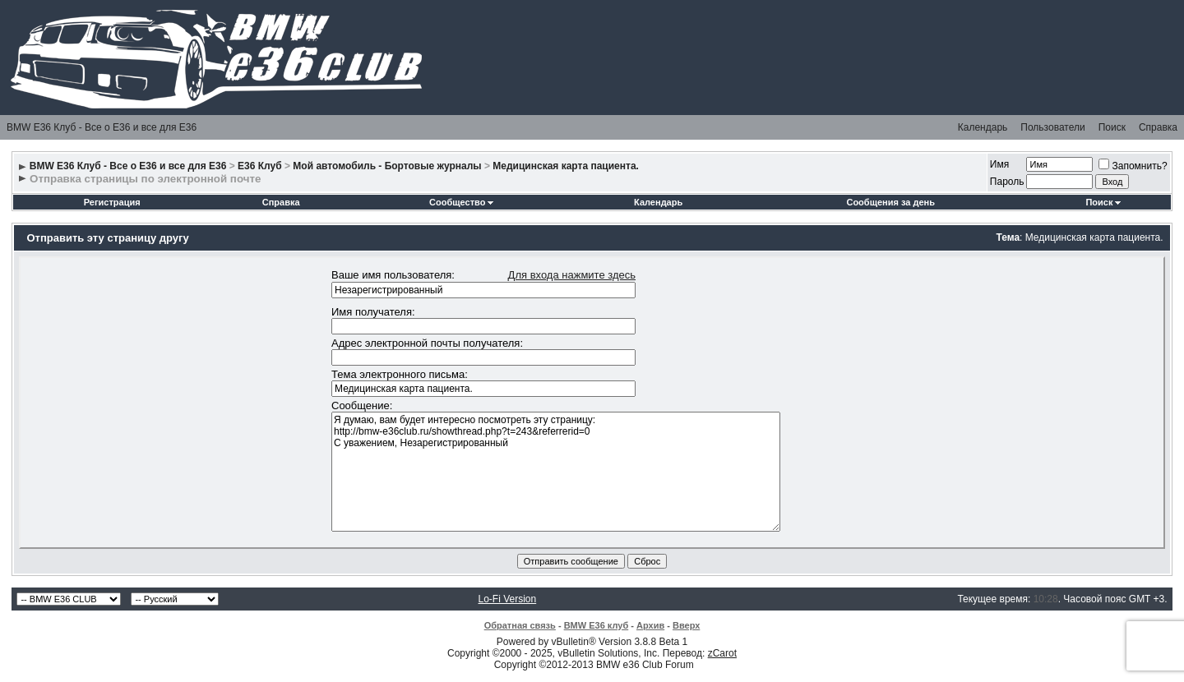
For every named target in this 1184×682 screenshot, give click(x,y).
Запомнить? (1132, 166)
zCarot (722, 653)
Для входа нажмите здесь (572, 275)
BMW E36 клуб (596, 625)
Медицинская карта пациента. (566, 166)
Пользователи (1052, 127)
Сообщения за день (890, 202)
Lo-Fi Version (508, 599)
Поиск (1112, 127)
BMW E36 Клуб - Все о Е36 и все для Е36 (102, 127)
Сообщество (461, 202)
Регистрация (112, 202)
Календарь (983, 127)
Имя (999, 164)
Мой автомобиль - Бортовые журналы (387, 166)
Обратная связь (520, 625)
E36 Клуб (260, 166)
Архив (650, 625)
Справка (1158, 127)
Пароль (1007, 181)
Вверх (686, 625)
